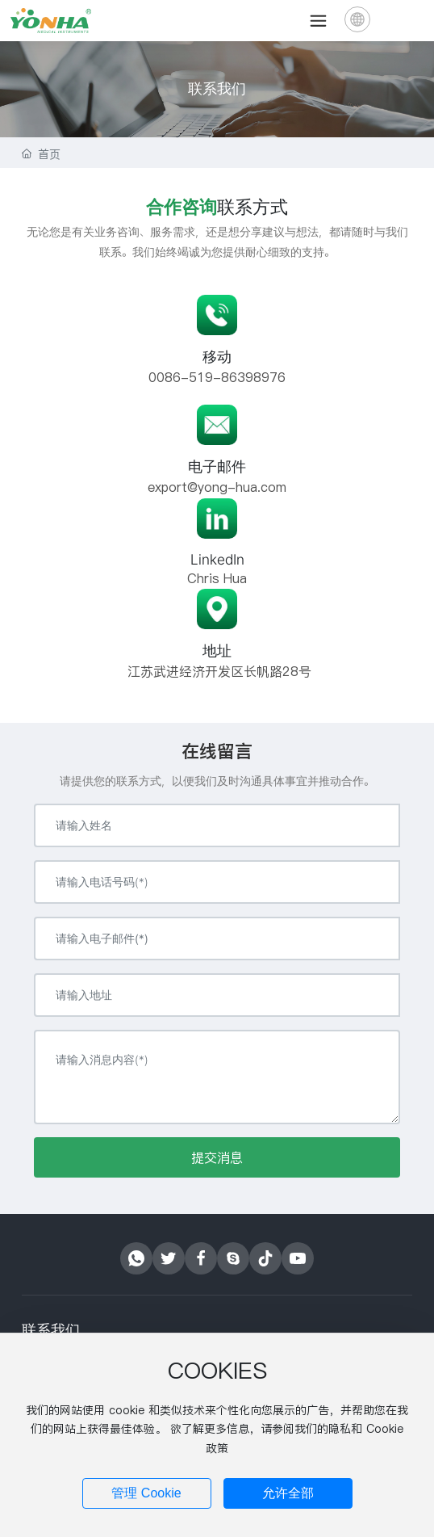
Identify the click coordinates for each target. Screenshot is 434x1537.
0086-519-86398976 (217, 377)
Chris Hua (217, 578)
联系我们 (217, 88)
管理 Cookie (146, 1493)
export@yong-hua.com (217, 487)
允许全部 (288, 1493)
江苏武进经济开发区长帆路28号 (217, 671)
